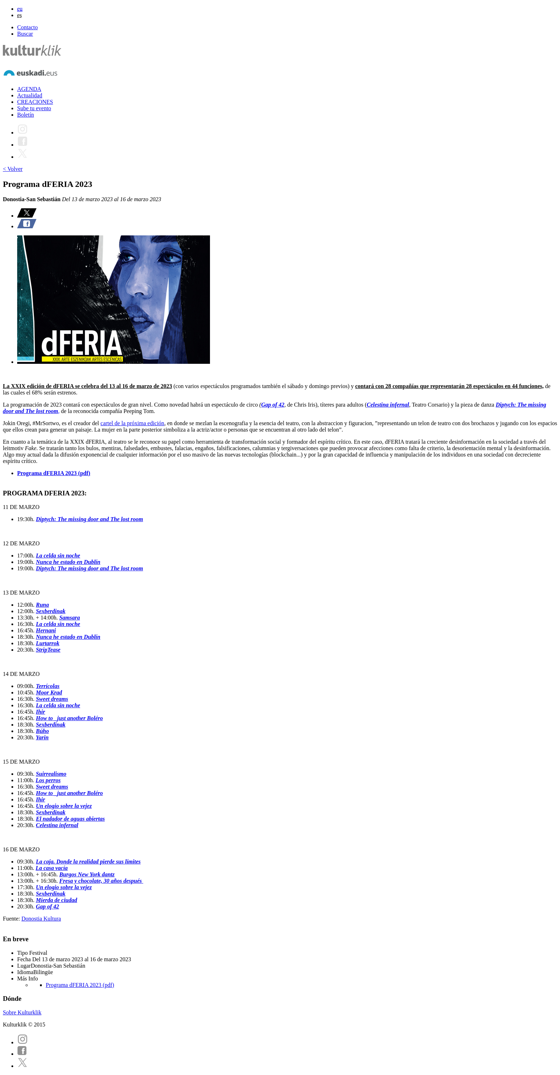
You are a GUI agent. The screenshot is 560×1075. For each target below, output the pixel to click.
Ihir (40, 712)
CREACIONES (35, 102)
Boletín (25, 115)
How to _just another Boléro (69, 718)
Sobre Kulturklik (22, 1012)
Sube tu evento (34, 108)
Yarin (42, 737)
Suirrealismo (51, 774)
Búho (42, 731)
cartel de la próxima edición (132, 423)
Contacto (27, 27)
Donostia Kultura (41, 919)
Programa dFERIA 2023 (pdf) (53, 473)
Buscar (25, 34)
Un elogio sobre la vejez (63, 806)
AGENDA (29, 89)
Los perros (48, 780)
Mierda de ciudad (56, 900)
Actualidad (29, 95)
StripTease (48, 650)
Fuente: (12, 919)
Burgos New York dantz (87, 874)
